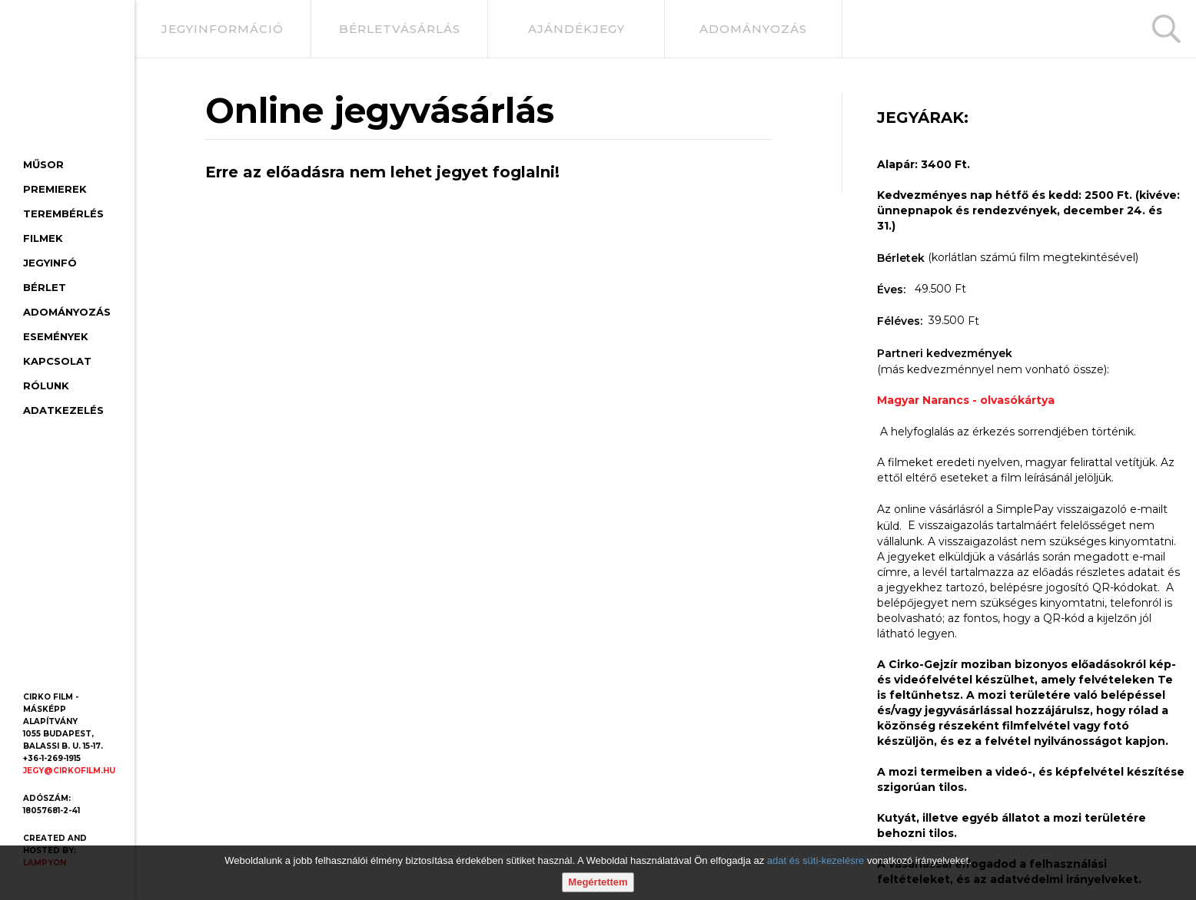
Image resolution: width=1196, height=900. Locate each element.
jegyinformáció (222, 29)
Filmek (43, 238)
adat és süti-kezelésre (815, 860)
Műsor (43, 164)
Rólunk (46, 385)
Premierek (55, 189)
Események (55, 336)
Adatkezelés (63, 410)
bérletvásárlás (399, 29)
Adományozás (67, 312)
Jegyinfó (50, 262)
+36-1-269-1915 (52, 758)
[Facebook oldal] (37, 662)
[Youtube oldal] (72, 662)
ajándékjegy (576, 29)
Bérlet (44, 287)
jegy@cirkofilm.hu (69, 771)
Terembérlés (63, 213)
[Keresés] (1166, 29)
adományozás (753, 29)
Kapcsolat (57, 361)
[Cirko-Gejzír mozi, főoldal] (62, 82)
